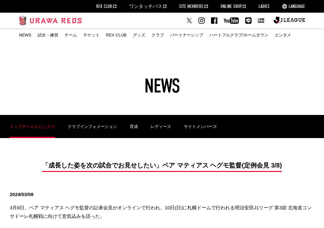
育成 (134, 126)
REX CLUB (104, 6)
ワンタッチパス (145, 6)
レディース (161, 126)
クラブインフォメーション (92, 126)
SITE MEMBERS (191, 6)
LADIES (264, 6)
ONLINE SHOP (231, 6)
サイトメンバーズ (200, 126)
